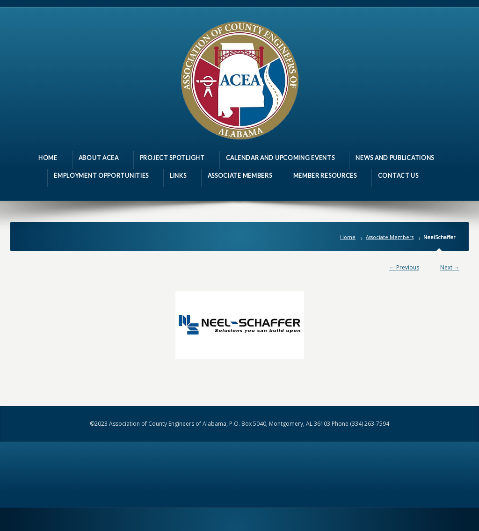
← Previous (404, 267)
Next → (449, 267)
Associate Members (390, 236)
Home (348, 236)
